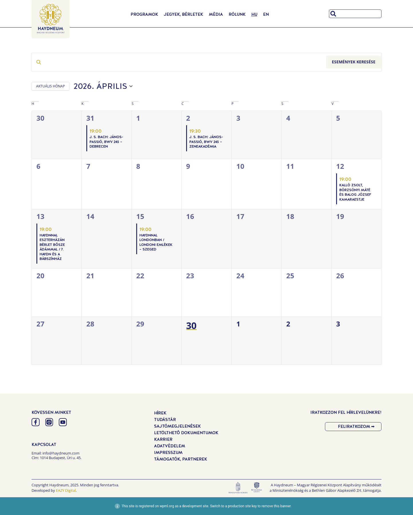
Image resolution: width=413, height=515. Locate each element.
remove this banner (276, 506)
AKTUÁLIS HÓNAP (50, 86)
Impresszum (168, 452)
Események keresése (353, 61)
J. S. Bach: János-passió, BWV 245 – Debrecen (106, 142)
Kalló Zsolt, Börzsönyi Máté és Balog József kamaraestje (355, 192)
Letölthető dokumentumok (186, 432)
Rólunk (237, 14)
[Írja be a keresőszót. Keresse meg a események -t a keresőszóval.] (179, 62)
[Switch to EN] (266, 14)
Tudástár (165, 419)
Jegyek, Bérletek (183, 14)
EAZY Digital (66, 490)
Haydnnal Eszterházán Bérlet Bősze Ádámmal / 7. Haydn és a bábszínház (52, 247)
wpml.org (167, 506)
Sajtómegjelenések (177, 426)
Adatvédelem (169, 446)
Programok (144, 14)
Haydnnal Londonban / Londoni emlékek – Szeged (155, 242)
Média (216, 14)
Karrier (163, 439)
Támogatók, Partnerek (180, 459)
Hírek (160, 413)
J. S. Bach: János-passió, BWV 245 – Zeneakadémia (206, 142)
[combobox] (355, 13)
